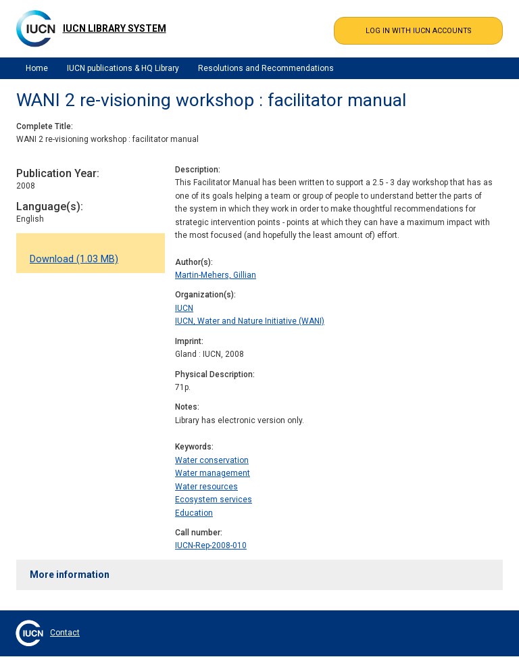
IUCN (184, 308)
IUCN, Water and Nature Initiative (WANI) (249, 321)
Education (194, 513)
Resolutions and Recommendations (266, 68)
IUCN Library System (114, 28)
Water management (212, 473)
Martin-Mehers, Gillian (215, 275)
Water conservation (212, 460)
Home (37, 68)
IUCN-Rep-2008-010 (211, 545)
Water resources (206, 486)
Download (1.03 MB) (74, 259)
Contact (65, 632)
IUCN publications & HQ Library (123, 68)
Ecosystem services (213, 499)
